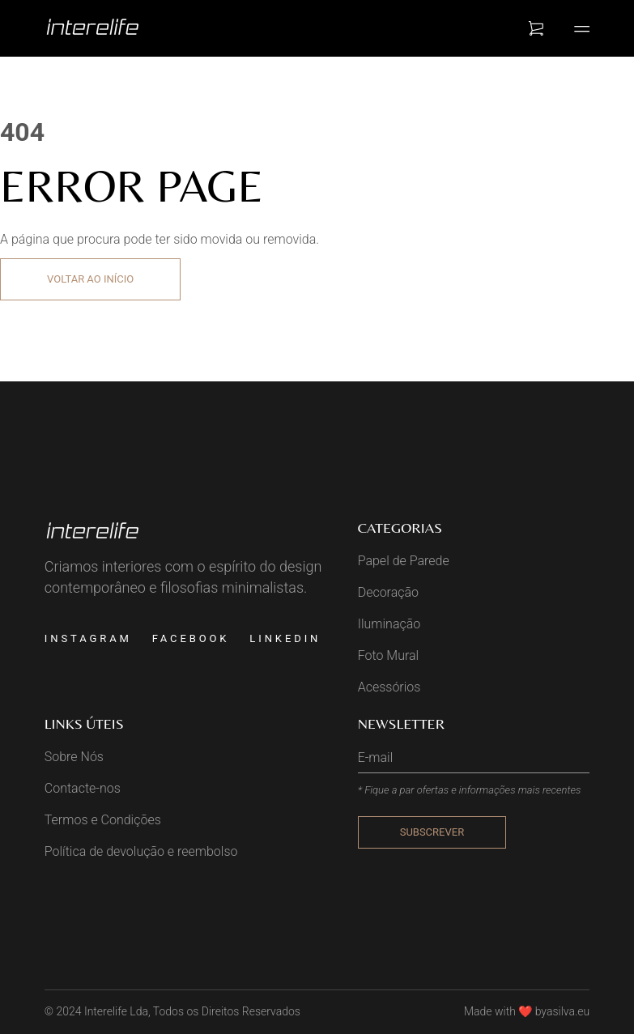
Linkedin (285, 638)
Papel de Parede (403, 560)
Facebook (191, 638)
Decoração (388, 592)
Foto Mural (388, 655)
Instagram (88, 638)
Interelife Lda (116, 1011)
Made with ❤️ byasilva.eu (526, 1011)
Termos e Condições (103, 820)
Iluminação (389, 624)
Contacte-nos (83, 788)
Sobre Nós (74, 756)
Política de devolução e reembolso (141, 851)
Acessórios (389, 687)
